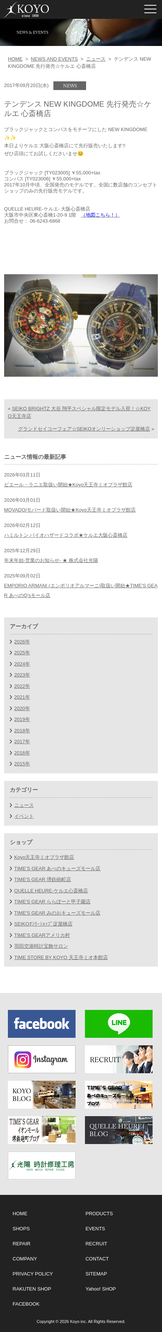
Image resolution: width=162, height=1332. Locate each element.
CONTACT (97, 1259)
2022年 (22, 686)
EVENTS (95, 1228)
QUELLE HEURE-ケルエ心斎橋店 (51, 891)
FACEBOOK (26, 1304)
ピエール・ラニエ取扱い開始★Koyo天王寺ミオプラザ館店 (68, 484)
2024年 (22, 664)
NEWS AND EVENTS (54, 59)
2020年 (22, 708)
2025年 (22, 652)
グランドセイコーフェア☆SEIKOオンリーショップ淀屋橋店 (84, 429)
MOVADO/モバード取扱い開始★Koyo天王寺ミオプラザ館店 (70, 510)
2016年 (22, 753)
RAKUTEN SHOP (32, 1289)
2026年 (22, 642)
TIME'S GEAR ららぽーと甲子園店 (52, 901)
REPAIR (21, 1243)
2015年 (22, 764)
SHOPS (21, 1228)
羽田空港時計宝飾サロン (41, 946)
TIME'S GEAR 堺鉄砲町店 (42, 879)
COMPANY (25, 1259)
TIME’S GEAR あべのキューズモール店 (57, 868)
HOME (15, 59)
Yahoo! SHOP (100, 1289)
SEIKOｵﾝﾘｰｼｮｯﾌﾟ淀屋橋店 (43, 924)
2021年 (22, 697)
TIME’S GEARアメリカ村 (42, 935)
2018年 (22, 730)
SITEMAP (96, 1274)
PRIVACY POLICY (33, 1274)
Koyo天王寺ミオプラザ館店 (44, 857)
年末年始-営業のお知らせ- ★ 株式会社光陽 (51, 560)
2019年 (22, 719)
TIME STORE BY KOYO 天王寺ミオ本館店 (61, 957)
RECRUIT (96, 1243)
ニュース (96, 59)
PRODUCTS (99, 1213)
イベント (24, 816)
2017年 (22, 741)
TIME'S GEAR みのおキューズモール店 (57, 913)
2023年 (22, 675)
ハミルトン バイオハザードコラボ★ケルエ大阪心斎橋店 (66, 535)
